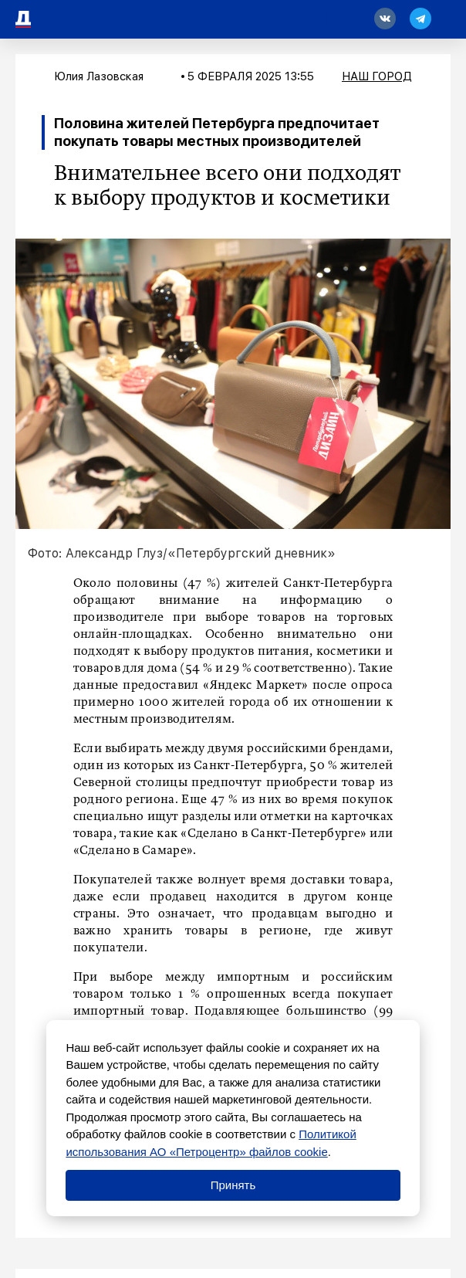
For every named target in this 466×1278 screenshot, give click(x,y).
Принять (233, 1185)
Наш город (377, 76)
